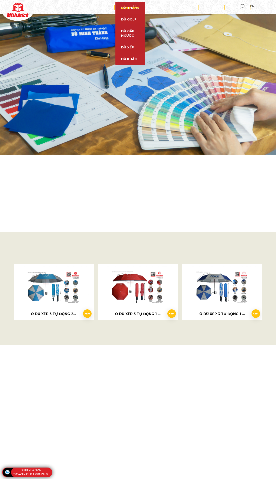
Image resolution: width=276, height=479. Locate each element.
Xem (85, 312)
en (269, 7)
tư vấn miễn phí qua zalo (30, 474)
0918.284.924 (31, 470)
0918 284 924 (141, 144)
